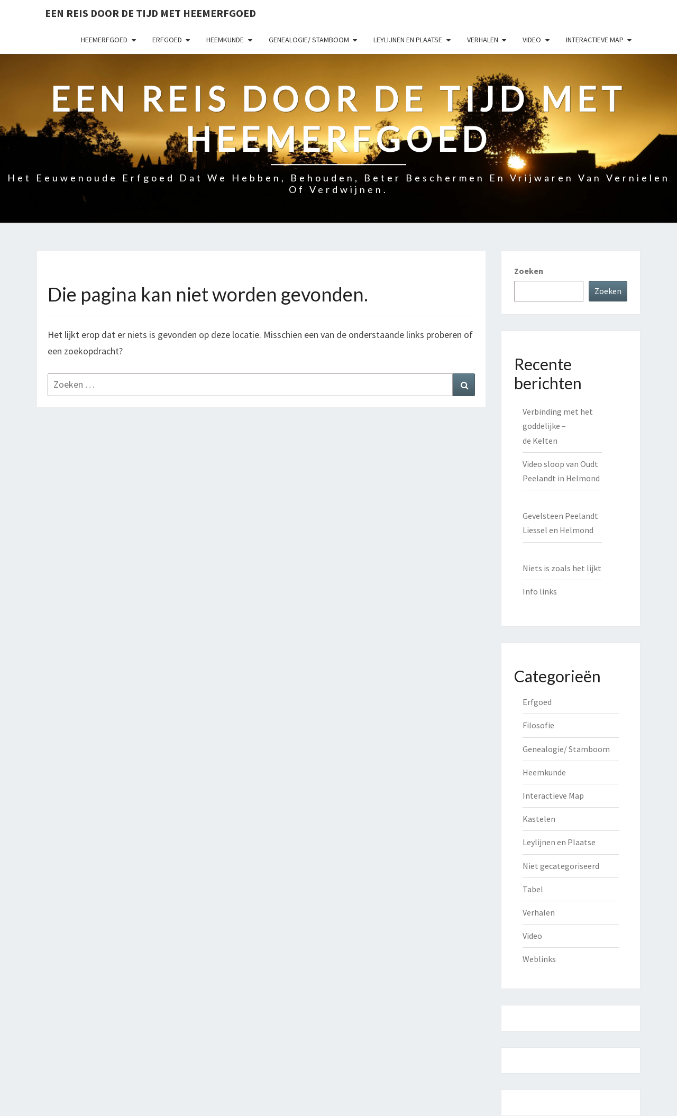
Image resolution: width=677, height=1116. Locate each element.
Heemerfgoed (104, 39)
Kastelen (539, 818)
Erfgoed (167, 39)
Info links (540, 591)
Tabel (533, 889)
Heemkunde (225, 39)
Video (532, 39)
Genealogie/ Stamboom (309, 39)
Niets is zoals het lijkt (562, 568)
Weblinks (539, 959)
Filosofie (538, 725)
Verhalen (482, 39)
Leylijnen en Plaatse (407, 39)
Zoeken (528, 271)
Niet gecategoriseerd (561, 866)
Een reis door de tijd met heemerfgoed (150, 13)
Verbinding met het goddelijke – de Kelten (558, 425)
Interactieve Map (595, 39)
